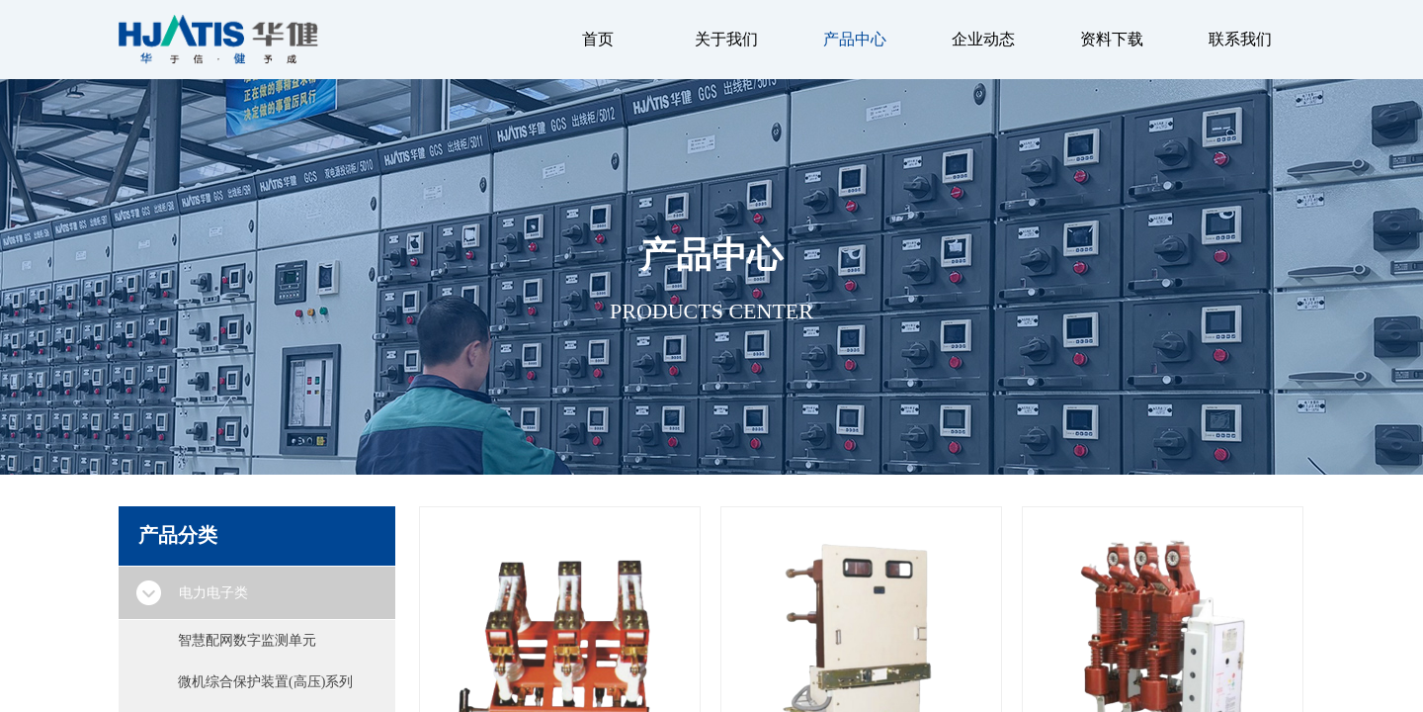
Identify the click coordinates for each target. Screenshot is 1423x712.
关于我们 (726, 39)
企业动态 (983, 39)
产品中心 (854, 39)
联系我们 (1240, 39)
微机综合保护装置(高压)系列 (265, 681)
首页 (598, 39)
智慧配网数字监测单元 (247, 640)
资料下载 (1111, 39)
